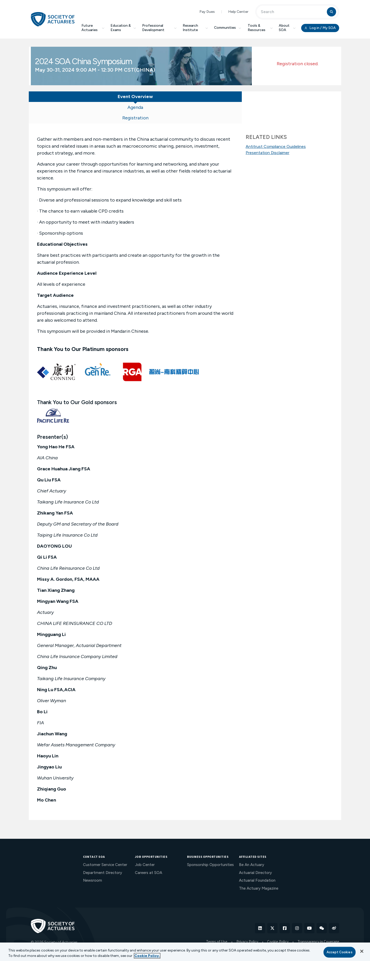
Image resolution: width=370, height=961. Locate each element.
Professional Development (159, 27)
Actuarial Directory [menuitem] (255, 852)
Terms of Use (216, 922)
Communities (228, 27)
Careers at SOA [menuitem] (148, 852)
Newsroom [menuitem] (92, 860)
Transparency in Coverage (318, 922)
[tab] (64, 97)
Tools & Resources (260, 27)
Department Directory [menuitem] (102, 852)
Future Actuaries (92, 27)
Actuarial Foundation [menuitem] (257, 860)
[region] (185, 952)
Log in (320, 28)
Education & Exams (123, 27)
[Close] (361, 951)
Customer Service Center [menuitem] (105, 845)
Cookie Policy (278, 922)
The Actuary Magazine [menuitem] (258, 868)
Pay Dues (207, 11)
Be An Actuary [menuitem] (251, 845)
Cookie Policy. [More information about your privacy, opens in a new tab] (147, 956)
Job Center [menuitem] (145, 845)
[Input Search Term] (292, 11)
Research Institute (195, 27)
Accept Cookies (340, 952)
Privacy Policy (247, 922)
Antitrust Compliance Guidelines (276, 146)
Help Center (238, 11)
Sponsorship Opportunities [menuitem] (210, 845)
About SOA (287, 27)
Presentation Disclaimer (267, 152)
